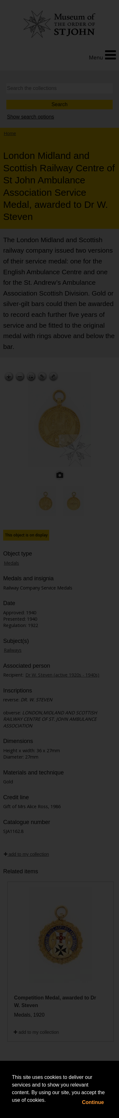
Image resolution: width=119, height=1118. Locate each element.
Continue (93, 1102)
